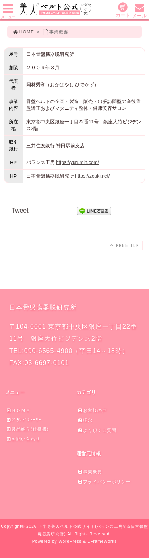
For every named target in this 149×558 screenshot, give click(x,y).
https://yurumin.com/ (77, 162)
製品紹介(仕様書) (27, 429)
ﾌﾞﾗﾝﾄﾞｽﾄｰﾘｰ (23, 420)
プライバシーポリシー (104, 481)
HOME (23, 31)
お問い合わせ (23, 439)
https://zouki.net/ (92, 176)
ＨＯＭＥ (18, 410)
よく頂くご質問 (96, 430)
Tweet (20, 210)
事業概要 (89, 471)
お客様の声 (92, 410)
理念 (85, 420)
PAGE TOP (123, 245)
